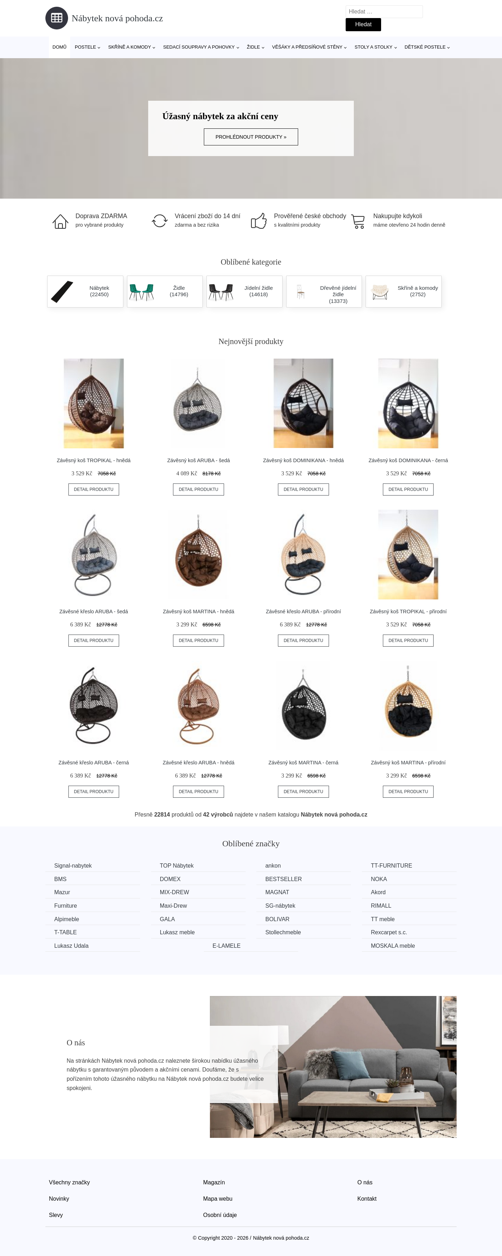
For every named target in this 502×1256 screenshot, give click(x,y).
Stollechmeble (283, 932)
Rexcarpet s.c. (389, 932)
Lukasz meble (177, 932)
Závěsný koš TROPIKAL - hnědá (93, 460)
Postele (85, 47)
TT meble (383, 919)
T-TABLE (65, 932)
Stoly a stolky (373, 47)
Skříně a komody (129, 47)
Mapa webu (218, 1199)
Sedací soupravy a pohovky (199, 47)
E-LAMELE (227, 946)
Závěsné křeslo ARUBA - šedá (94, 611)
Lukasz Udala (71, 946)
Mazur (62, 892)
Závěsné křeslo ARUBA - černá (93, 762)
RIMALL (381, 906)
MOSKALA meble (393, 946)
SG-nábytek (280, 906)
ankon (273, 866)
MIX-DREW (174, 892)
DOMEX (170, 879)
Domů (59, 47)
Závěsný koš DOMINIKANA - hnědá (303, 460)
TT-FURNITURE (391, 866)
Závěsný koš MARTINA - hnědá (198, 611)
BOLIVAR (277, 919)
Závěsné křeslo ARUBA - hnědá (198, 762)
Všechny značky (69, 1182)
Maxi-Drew (173, 906)
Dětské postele (425, 47)
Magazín (214, 1182)
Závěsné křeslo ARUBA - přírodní (303, 611)
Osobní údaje (220, 1215)
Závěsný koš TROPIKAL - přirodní (408, 611)
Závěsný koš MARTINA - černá (303, 762)
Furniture (65, 906)
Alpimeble (66, 919)
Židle (253, 47)
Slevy (56, 1215)
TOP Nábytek (177, 866)
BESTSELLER (283, 879)
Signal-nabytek (73, 866)
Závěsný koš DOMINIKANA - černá (408, 460)
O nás (365, 1182)
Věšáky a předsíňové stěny (307, 47)
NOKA (379, 879)
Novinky (59, 1199)
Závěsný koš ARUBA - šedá (198, 460)
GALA (167, 919)
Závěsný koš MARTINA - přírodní (408, 762)
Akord (378, 892)
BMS (60, 879)
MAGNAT (277, 892)
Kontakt (366, 1199)
